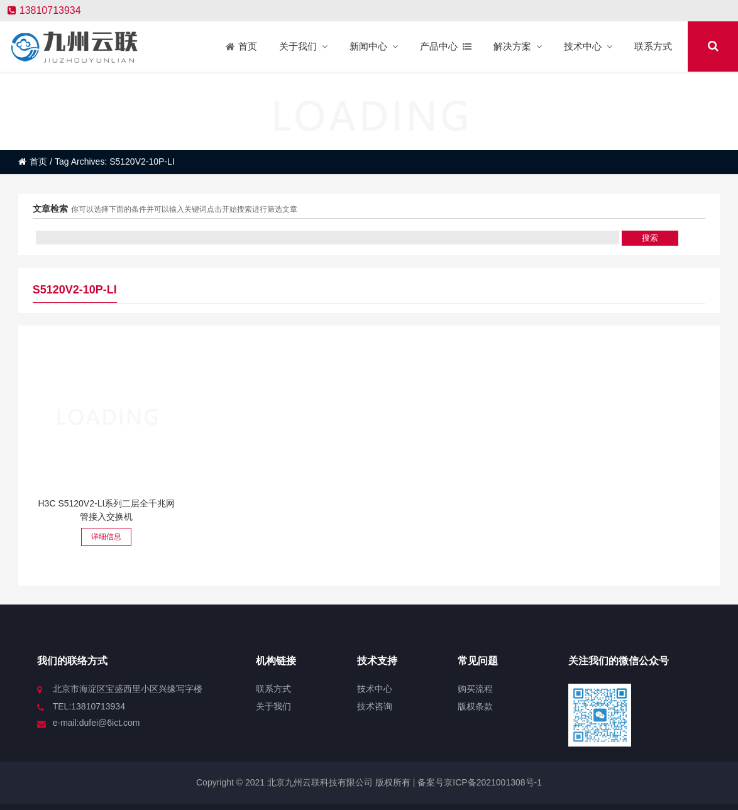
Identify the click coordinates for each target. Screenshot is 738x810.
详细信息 (106, 536)
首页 (32, 161)
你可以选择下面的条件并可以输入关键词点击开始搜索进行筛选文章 (184, 209)
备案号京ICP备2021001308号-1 (478, 782)
